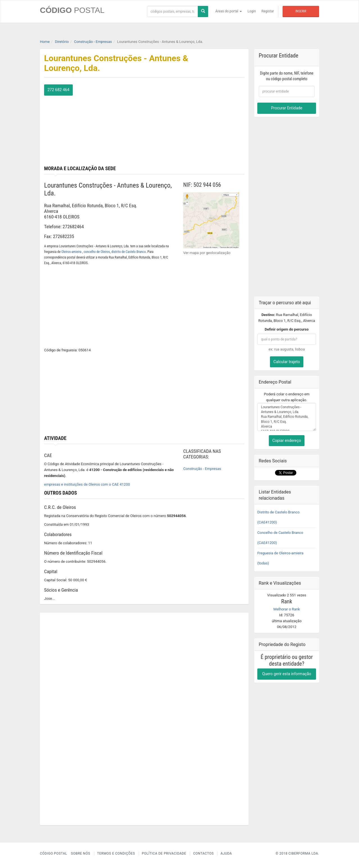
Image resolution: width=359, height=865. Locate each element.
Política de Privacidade (164, 853)
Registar (268, 11)
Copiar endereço (286, 440)
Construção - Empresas (202, 469)
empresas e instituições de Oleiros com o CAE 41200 (87, 484)
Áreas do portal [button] (228, 11)
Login (251, 11)
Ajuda (226, 853)
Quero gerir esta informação (286, 674)
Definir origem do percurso (286, 329)
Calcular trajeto (286, 361)
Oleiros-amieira (71, 252)
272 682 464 (58, 89)
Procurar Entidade (286, 108)
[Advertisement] (197, 123)
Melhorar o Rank (286, 609)
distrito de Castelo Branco (128, 252)
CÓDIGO (72, 10)
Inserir (301, 11)
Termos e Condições (116, 853)
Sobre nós (80, 853)
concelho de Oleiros (97, 252)
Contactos (203, 853)
